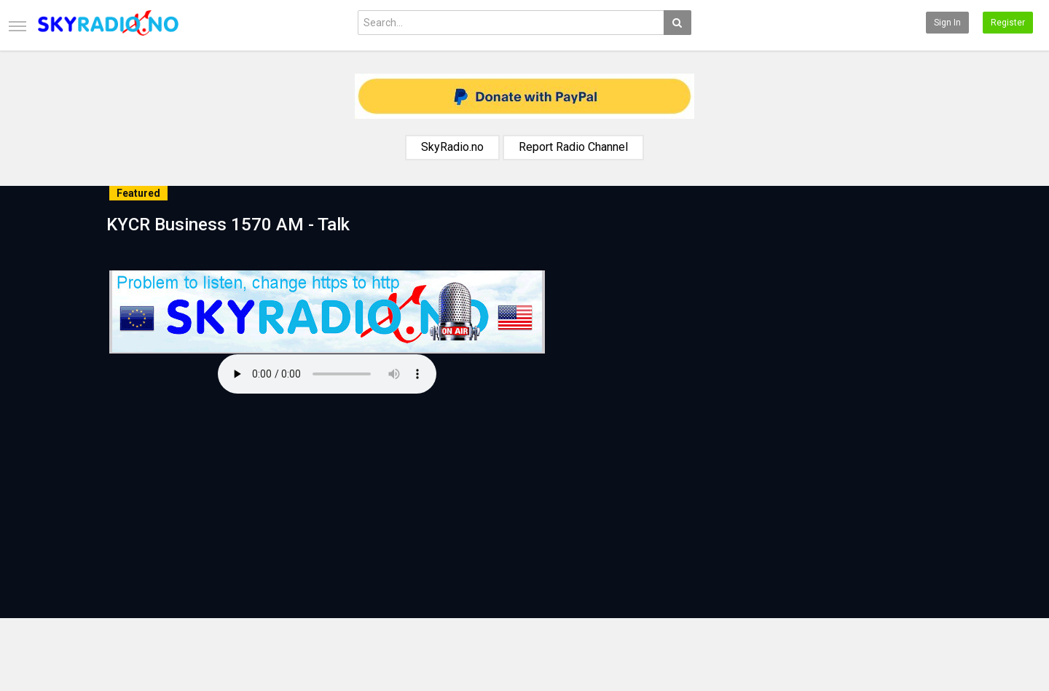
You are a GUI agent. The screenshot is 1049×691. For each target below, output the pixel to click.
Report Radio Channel (573, 147)
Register (1008, 22)
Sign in (947, 22)
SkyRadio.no (452, 147)
